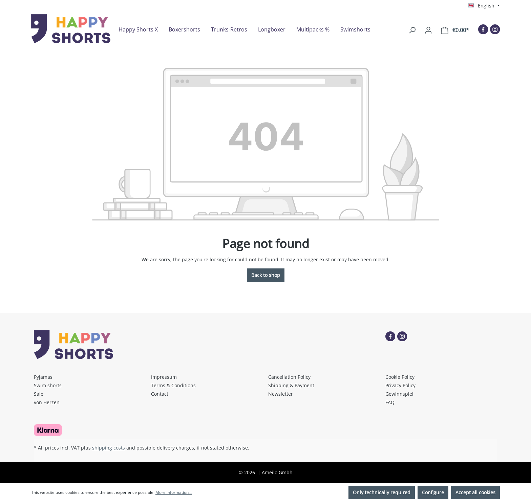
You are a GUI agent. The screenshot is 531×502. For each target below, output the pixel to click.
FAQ (390, 402)
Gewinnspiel (399, 394)
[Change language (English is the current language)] (484, 6)
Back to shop (265, 275)
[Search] (412, 30)
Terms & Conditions (173, 385)
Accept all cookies (475, 492)
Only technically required (381, 492)
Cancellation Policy (289, 377)
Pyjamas (43, 377)
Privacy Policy (400, 385)
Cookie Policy (400, 377)
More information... (173, 492)
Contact (159, 394)
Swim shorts (48, 385)
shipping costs (108, 447)
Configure (433, 492)
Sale (38, 394)
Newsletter (280, 394)
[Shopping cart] (455, 30)
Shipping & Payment (291, 385)
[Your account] (428, 30)
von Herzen (47, 402)
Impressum (164, 377)
